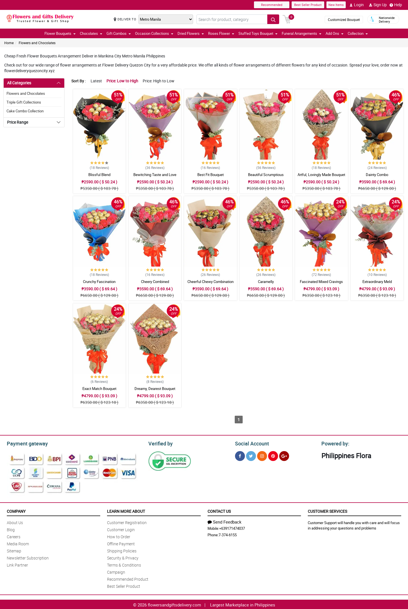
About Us (15, 521)
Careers (13, 536)
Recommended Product (127, 578)
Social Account (250, 443)
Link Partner (17, 564)
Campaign (116, 571)
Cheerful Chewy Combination (210, 281)
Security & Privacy (122, 557)
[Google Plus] (284, 455)
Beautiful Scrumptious (266, 174)
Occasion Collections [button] (154, 33)
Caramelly (266, 281)
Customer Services (327, 510)
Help (396, 5)
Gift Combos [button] (118, 33)
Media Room (18, 543)
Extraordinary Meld (377, 281)
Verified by (159, 443)
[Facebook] (240, 455)
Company (16, 510)
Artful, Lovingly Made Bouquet (321, 174)
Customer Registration (127, 521)
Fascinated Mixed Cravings (321, 281)
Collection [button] (358, 33)
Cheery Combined (155, 281)
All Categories (19, 82)
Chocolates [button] (91, 33)
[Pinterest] (273, 455)
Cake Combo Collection (25, 110)
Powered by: (334, 443)
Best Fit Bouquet (210, 174)
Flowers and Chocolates (37, 42)
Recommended (271, 5)
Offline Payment (121, 543)
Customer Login (121, 528)
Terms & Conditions (124, 564)
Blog (11, 528)
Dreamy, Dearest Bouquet (154, 388)
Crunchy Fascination (99, 281)
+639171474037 (232, 527)
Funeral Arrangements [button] (301, 33)
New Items (336, 5)
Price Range (17, 122)
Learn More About (126, 510)
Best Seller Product (308, 5)
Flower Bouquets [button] (60, 33)
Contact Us (219, 510)
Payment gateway (25, 443)
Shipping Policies (121, 550)
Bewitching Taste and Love (154, 174)
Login (356, 5)
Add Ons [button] (334, 33)
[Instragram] (262, 455)
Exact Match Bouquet (99, 388)
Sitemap (14, 550)
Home (9, 42)
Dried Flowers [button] (191, 33)
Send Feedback (225, 521)
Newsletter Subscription (28, 557)
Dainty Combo (377, 174)
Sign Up (378, 5)
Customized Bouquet (344, 19)
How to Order (118, 536)
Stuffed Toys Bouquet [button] (257, 33)
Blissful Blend (99, 174)
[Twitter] (251, 455)
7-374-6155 (228, 534)
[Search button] (273, 19)
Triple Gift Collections (24, 102)
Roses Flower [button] (221, 33)
